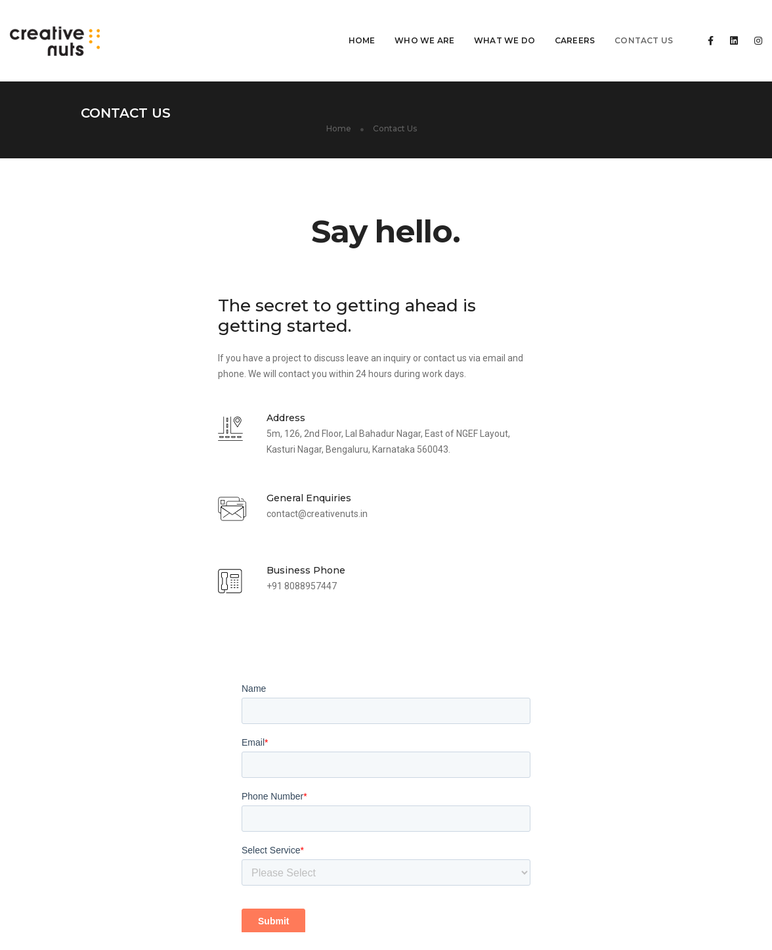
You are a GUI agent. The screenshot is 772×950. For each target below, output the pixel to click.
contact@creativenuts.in (179, 491)
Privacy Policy (663, 930)
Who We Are (391, 23)
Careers (542, 23)
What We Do (471, 23)
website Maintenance (289, 777)
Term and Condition (584, 930)
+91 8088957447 (164, 565)
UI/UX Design (272, 793)
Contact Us (611, 23)
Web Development (283, 761)
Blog (524, 930)
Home (329, 23)
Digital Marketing (279, 808)
